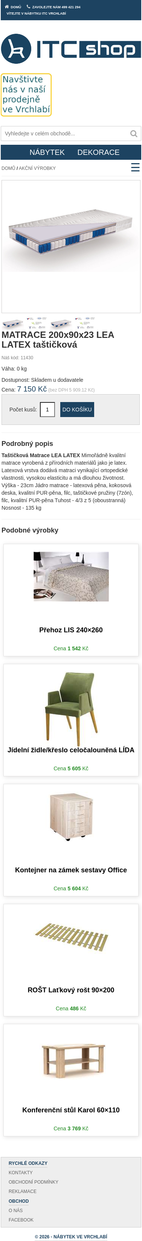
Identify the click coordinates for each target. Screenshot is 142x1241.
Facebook (21, 1220)
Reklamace (23, 1191)
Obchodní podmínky (33, 1182)
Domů (8, 168)
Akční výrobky (37, 168)
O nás (16, 1210)
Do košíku (77, 410)
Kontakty (21, 1172)
